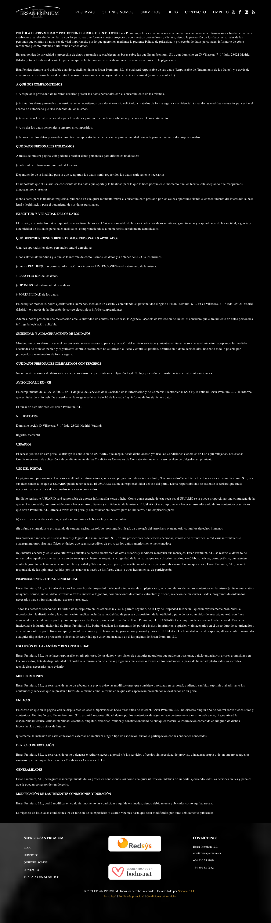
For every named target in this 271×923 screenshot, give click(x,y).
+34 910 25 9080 (203, 860)
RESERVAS (85, 12)
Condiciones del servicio (161, 896)
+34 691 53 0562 (203, 868)
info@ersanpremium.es (207, 853)
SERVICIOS (151, 12)
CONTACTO (195, 12)
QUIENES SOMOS (118, 12)
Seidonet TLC (186, 891)
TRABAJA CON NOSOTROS (41, 877)
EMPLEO (221, 12)
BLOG (172, 12)
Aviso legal (109, 896)
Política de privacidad (131, 896)
